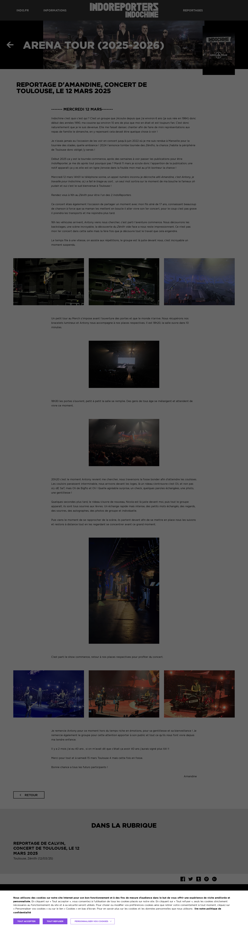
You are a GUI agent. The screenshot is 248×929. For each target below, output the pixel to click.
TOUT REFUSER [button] (55, 921)
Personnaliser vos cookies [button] (91, 921)
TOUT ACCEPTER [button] (26, 921)
